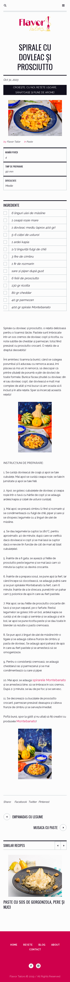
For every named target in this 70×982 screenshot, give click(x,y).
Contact (35, 949)
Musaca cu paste (46, 827)
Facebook (20, 801)
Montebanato (26, 721)
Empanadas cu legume (27, 816)
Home (13, 944)
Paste (30, 141)
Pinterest (43, 801)
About (55, 944)
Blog (41, 944)
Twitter (32, 801)
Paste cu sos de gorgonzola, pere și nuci (33, 904)
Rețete (28, 944)
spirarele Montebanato (49, 680)
